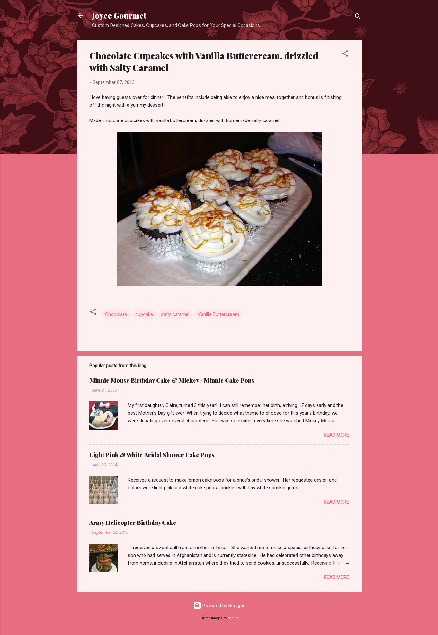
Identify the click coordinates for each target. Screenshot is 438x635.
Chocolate (116, 314)
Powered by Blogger (219, 605)
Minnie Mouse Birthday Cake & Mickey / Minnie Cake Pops (171, 380)
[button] (345, 55)
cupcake (144, 314)
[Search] (358, 17)
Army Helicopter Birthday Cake (132, 522)
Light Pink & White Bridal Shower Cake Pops (152, 455)
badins (233, 618)
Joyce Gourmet (119, 15)
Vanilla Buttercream (218, 314)
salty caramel (175, 314)
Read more (336, 435)
